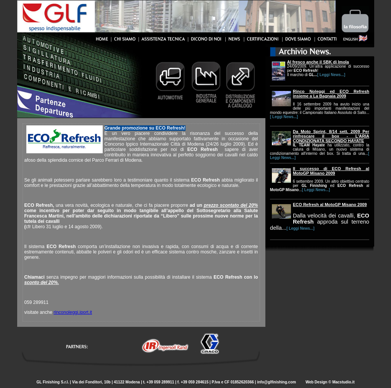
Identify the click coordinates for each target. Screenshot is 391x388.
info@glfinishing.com (277, 382)
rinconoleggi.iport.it (72, 312)
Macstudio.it (343, 382)
